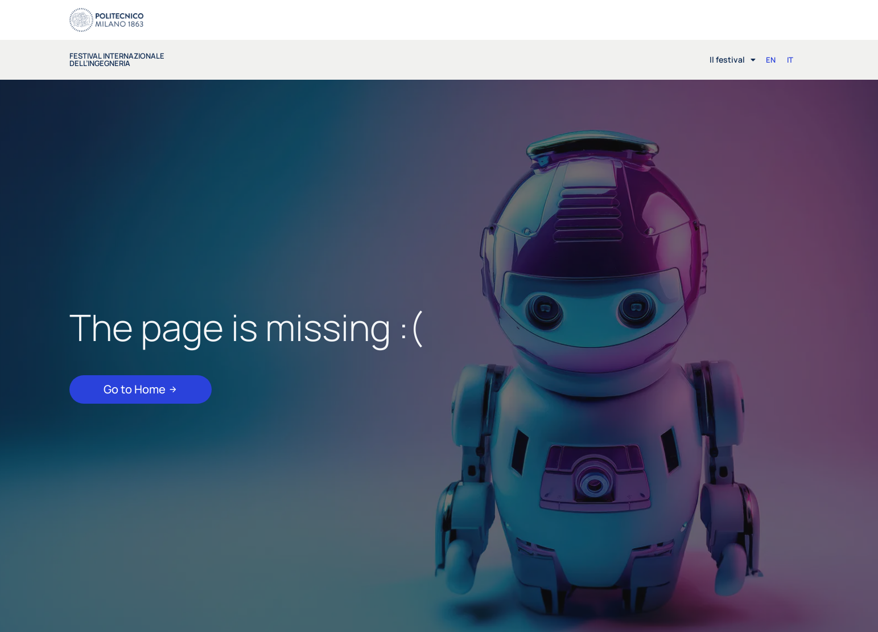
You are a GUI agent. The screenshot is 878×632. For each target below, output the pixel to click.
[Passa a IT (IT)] (790, 60)
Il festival (733, 59)
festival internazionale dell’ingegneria (116, 59)
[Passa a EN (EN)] (770, 60)
